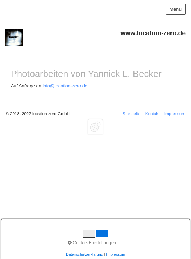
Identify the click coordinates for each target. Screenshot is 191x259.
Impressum (174, 113)
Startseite (132, 113)
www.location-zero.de (153, 33)
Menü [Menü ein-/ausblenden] (176, 9)
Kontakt (152, 113)
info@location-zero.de (64, 85)
